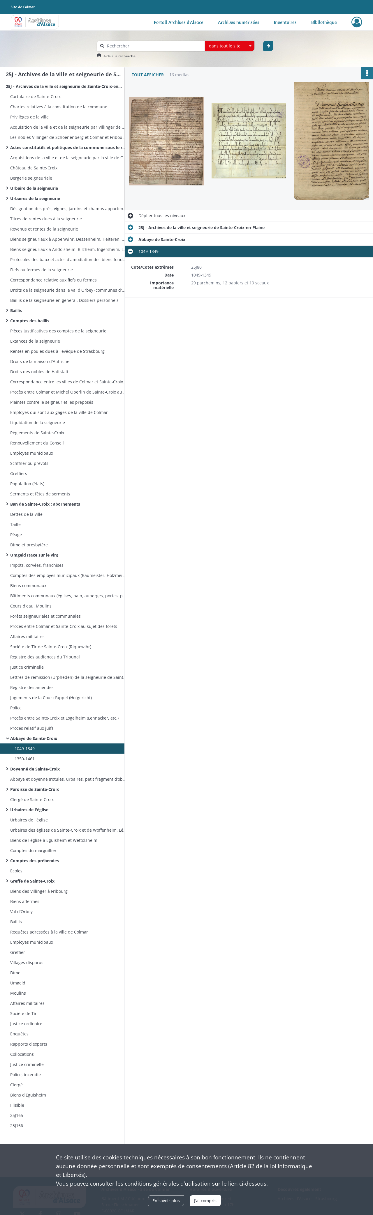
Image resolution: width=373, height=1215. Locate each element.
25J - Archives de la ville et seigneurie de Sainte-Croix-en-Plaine (64, 86)
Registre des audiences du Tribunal (45, 657)
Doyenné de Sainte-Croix (35, 769)
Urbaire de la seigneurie (34, 188)
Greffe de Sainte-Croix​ (32, 881)
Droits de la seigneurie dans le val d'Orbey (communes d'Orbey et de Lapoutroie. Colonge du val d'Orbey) (68, 290)
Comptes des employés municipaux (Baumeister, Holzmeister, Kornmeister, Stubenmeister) (68, 575)
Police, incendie (25, 1074)
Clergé (16, 1085)
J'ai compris (205, 1200)
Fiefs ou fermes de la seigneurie (41, 269)
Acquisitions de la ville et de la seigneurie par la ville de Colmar (68, 157)
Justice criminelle (27, 667)
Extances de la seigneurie (35, 341)
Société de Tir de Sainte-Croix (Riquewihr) (50, 646)
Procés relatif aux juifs (32, 728)
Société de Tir (23, 1013)
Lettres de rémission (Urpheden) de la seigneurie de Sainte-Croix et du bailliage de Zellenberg (68, 677)
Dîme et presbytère (29, 545)
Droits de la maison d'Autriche (39, 361)
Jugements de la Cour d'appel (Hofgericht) (51, 697)
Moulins (18, 993)
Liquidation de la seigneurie (37, 422)
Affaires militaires (27, 636)
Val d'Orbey (21, 911)
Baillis (16, 310)
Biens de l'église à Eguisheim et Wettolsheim (53, 840)
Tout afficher (148, 74)
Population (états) (27, 483)
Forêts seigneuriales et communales (45, 616)
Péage (16, 534)
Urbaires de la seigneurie (35, 198)
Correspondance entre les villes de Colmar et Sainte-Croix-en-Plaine (68, 382)
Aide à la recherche (119, 56)
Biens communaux (28, 585)
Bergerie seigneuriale (31, 178)
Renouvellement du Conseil (37, 443)
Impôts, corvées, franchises (37, 565)
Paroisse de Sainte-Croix (34, 789)
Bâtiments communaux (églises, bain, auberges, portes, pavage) (68, 595)
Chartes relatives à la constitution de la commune (58, 106)
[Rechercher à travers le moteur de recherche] (154, 46)
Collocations (22, 1054)
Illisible (17, 1105)
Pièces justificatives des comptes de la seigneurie (58, 331)
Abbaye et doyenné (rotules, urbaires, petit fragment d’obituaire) (68, 779)
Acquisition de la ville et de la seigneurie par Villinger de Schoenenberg (68, 127)
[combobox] (229, 46)
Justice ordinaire (26, 1023)
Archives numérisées (238, 22)
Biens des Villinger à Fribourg (39, 891)
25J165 (16, 1115)
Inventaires (285, 22)
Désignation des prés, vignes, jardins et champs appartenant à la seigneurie (68, 208)
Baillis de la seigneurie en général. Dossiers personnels (64, 300)
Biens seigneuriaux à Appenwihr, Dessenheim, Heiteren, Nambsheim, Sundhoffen (68, 239)
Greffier (17, 952)
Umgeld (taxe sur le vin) (34, 555)
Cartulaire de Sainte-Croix (35, 96)
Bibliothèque (324, 22)
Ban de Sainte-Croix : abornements (45, 504)
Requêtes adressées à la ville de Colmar (49, 932)
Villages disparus (26, 962)
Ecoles (16, 871)
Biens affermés (24, 901)
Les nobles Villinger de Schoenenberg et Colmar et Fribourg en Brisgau (68, 137)
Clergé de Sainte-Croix (32, 799)
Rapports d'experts (28, 1044)
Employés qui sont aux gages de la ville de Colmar (59, 412)
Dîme (15, 972)
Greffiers (18, 473)
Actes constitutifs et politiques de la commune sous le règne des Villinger (68, 147)
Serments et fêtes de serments (40, 494)
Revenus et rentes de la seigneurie (44, 229)
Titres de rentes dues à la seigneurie (46, 219)
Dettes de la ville (26, 514)
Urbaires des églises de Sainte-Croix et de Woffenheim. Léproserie (68, 830)
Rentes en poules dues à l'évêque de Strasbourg (57, 351)
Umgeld (17, 983)
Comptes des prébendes (34, 860)
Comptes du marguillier (33, 850)
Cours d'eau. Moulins (31, 606)
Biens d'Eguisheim (28, 1095)
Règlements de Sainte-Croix (37, 432)
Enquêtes (19, 1034)
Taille (15, 524)
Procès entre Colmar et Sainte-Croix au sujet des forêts (63, 626)
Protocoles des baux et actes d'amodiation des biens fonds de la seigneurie (68, 259)
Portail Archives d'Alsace (178, 22)
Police (16, 708)
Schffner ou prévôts (29, 463)
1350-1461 (25, 758)
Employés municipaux (31, 453)
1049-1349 (25, 748)
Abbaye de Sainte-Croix (33, 738)
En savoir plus (166, 1200)
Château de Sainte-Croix (33, 168)
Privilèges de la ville (29, 117)
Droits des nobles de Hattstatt (39, 371)
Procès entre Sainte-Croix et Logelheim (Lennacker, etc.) (64, 718)
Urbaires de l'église (29, 809)
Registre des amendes (32, 687)
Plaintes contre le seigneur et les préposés (51, 402)
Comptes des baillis (29, 320)
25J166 (16, 1125)
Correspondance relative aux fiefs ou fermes (53, 280)
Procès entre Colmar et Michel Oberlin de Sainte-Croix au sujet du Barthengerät (68, 392)
